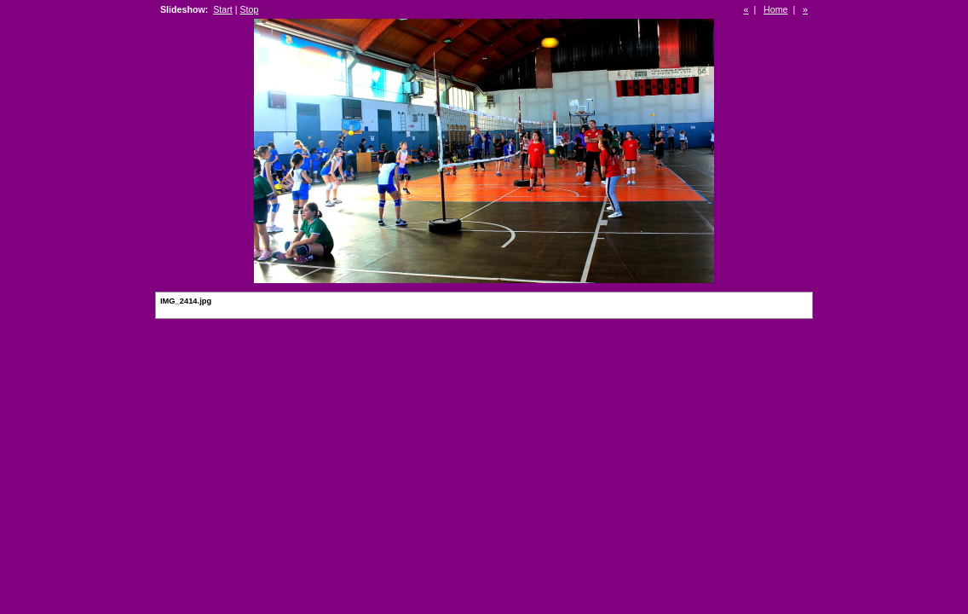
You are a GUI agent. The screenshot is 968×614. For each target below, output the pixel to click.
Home (775, 9)
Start (223, 9)
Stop (248, 9)
